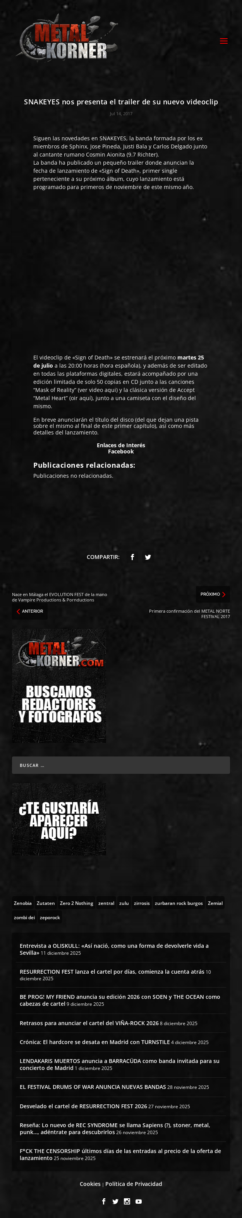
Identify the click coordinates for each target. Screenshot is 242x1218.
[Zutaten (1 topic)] (46, 902)
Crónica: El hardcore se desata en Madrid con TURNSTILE (95, 1042)
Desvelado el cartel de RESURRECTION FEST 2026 (83, 1106)
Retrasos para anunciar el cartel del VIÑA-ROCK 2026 (89, 1023)
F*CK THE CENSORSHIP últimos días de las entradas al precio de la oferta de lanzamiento (120, 1154)
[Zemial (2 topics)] (215, 902)
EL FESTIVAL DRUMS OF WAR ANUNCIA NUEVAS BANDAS (93, 1086)
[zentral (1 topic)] (106, 902)
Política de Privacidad (133, 1183)
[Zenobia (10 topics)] (23, 902)
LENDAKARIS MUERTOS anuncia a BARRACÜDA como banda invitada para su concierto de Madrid (120, 1064)
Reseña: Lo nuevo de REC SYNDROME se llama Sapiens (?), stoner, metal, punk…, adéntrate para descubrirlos (115, 1128)
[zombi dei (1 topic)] (24, 916)
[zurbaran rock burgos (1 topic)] (179, 902)
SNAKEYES (113, 138)
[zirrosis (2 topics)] (142, 902)
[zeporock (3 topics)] (50, 916)
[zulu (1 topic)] (124, 902)
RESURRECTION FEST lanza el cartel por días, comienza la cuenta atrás (112, 971)
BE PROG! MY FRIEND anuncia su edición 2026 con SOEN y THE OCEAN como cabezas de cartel (120, 1000)
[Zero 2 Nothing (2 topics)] (76, 902)
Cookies (90, 1183)
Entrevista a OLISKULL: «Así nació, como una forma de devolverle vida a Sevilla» (114, 949)
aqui (110, 390)
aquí (85, 398)
